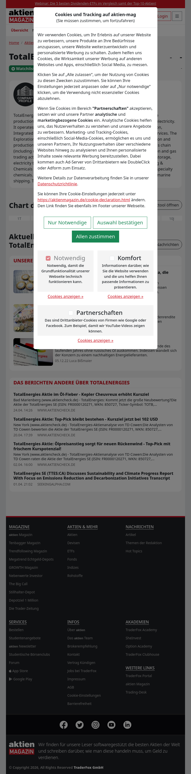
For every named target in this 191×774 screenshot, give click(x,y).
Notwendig (69, 258)
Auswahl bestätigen (120, 222)
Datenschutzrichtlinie (57, 184)
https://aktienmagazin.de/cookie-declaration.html (84, 200)
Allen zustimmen (95, 236)
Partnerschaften (99, 312)
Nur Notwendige (67, 222)
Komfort (129, 258)
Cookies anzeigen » (66, 296)
